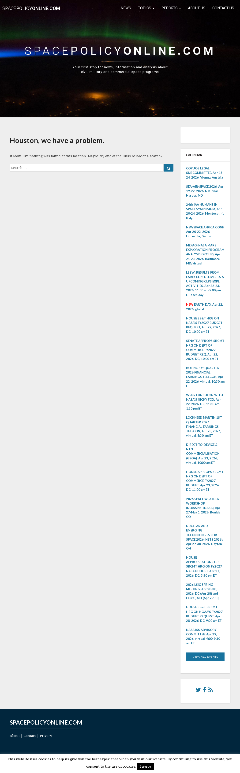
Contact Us (223, 8)
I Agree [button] (145, 766)
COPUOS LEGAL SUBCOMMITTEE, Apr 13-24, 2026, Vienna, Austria (205, 172)
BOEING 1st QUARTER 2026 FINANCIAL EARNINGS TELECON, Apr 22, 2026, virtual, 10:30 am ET (205, 377)
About (15, 736)
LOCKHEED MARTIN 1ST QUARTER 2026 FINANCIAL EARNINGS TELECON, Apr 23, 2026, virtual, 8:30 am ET (204, 426)
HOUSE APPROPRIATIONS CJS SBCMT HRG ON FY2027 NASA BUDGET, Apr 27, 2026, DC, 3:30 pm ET (204, 566)
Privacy (46, 736)
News (126, 8)
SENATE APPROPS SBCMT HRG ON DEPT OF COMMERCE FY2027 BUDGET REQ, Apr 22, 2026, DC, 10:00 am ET (205, 350)
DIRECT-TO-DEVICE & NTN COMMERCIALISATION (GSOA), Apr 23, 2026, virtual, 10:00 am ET (203, 454)
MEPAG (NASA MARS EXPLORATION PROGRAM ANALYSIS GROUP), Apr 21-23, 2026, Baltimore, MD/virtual (205, 254)
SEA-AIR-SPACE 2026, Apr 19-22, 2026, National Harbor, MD (205, 191)
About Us (196, 8)
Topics (146, 8)
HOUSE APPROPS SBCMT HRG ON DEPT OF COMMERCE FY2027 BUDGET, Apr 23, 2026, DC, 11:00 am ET (205, 481)
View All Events (205, 656)
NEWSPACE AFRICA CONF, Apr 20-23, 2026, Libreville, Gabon (205, 231)
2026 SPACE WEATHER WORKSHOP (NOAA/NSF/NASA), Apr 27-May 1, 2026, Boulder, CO (204, 508)
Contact (30, 736)
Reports (171, 8)
